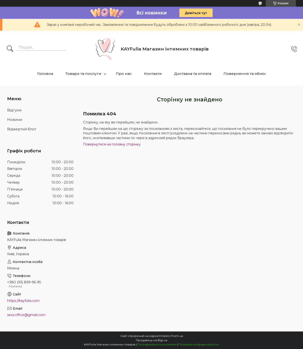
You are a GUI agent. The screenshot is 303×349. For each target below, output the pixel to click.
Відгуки (14, 110)
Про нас (124, 73)
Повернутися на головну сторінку (112, 144)
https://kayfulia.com (23, 301)
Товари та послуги (83, 73)
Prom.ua (177, 336)
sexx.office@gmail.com (26, 315)
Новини (14, 119)
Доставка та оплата (192, 73)
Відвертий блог (22, 129)
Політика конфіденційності (198, 344)
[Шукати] (10, 49)
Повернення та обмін (245, 73)
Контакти (153, 73)
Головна (45, 73)
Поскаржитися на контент (156, 344)
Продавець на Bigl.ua (151, 340)
